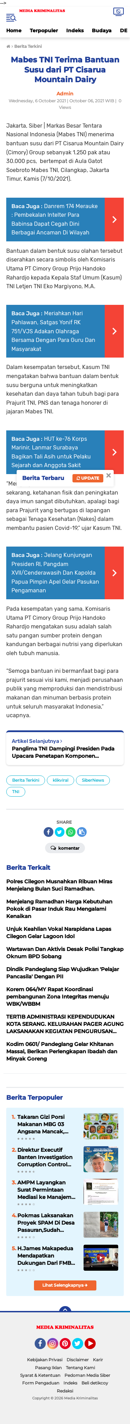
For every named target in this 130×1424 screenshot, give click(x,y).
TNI (15, 791)
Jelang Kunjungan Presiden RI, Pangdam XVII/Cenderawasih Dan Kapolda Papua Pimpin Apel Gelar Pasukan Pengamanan (55, 573)
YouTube (95, 1346)
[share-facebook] (48, 832)
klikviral (60, 780)
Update (88, 478)
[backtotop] (65, 1312)
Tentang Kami (80, 1367)
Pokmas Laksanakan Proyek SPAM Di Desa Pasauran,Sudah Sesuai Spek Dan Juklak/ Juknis (46, 1223)
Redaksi (65, 1390)
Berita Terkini (25, 780)
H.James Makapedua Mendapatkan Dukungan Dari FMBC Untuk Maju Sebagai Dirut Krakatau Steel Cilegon (46, 1256)
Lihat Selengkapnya (65, 1285)
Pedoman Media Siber (87, 1375)
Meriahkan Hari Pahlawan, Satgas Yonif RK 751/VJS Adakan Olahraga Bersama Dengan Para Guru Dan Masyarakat (53, 331)
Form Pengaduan (40, 1383)
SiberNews (93, 780)
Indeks (75, 30)
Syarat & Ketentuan (40, 1375)
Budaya (102, 30)
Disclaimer (78, 1359)
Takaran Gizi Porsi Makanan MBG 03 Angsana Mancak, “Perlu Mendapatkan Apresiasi (44, 1124)
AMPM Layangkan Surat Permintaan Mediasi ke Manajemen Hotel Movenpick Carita (47, 1190)
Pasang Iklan (48, 1367)
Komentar (65, 847)
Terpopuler (44, 30)
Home (13, 30)
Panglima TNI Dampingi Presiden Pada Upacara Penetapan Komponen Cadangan (63, 752)
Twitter (80, 1346)
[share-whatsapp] (71, 832)
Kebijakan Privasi (44, 1359)
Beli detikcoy (94, 1383)
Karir (98, 1359)
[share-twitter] (59, 832)
